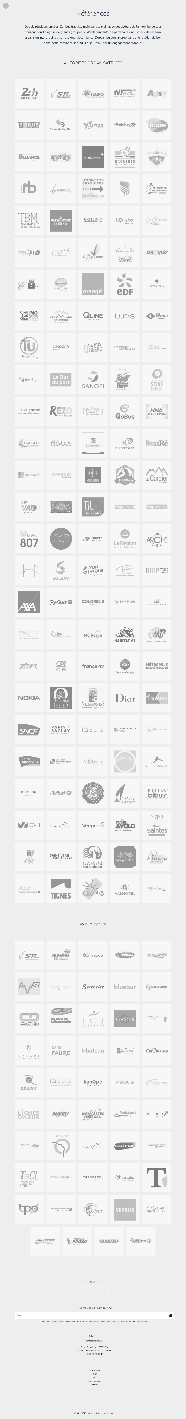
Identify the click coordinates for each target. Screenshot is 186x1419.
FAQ (94, 1377)
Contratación (94, 1370)
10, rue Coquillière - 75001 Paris (94, 1347)
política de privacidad (140, 1322)
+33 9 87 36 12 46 (94, 1354)
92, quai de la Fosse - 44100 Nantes (94, 1350)
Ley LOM (94, 1384)
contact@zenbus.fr (94, 1340)
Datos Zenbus (94, 1381)
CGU (94, 1374)
